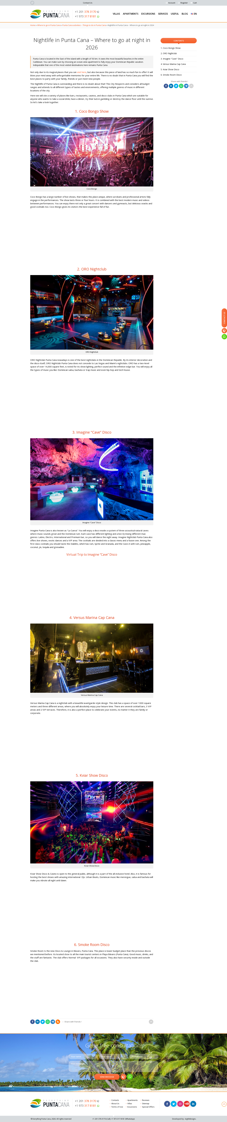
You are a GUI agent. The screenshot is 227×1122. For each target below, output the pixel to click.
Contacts (115, 1100)
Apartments (130, 13)
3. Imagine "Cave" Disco (172, 58)
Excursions (148, 13)
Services (163, 13)
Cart (195, 2)
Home (32, 25)
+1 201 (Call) (101, 1119)
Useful (175, 13)
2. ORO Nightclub (169, 53)
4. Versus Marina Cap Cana (173, 64)
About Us (115, 1103)
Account (171, 2)
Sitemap (145, 1103)
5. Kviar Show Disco (170, 69)
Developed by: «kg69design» (184, 1119)
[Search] (32, 3)
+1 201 (87, 12)
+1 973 (87, 16)
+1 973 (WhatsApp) (123, 1119)
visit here (81, 72)
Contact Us (87, 2)
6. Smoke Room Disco (171, 74)
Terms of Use (117, 1106)
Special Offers (148, 1106)
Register (184, 2)
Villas (116, 13)
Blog (185, 13)
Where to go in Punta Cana (49, 25)
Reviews (145, 1100)
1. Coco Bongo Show (171, 48)
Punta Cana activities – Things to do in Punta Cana (84, 25)
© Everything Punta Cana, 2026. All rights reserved (51, 1119)
